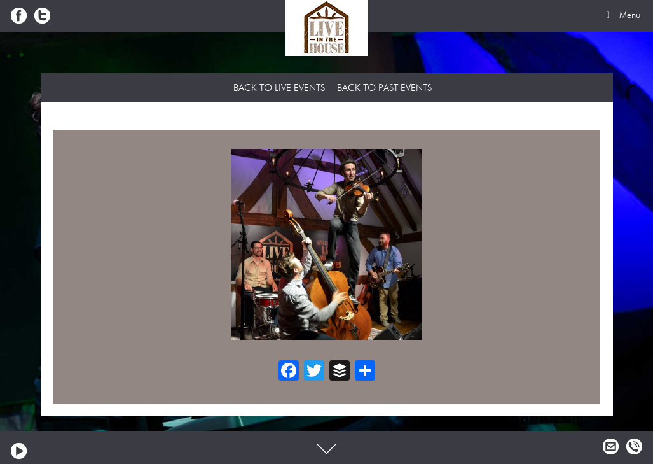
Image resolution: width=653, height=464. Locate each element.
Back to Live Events (279, 88)
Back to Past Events (384, 88)
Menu (621, 15)
